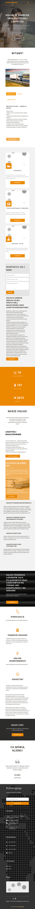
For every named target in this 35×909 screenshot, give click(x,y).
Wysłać (10, 292)
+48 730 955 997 (12, 842)
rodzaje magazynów (13, 456)
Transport (19, 93)
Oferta (9, 868)
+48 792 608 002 (12, 845)
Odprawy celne (11, 93)
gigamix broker (11, 2)
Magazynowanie (11, 99)
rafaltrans (10, 852)
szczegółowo (17, 218)
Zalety (9, 866)
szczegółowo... (13, 139)
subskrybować (17, 803)
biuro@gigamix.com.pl (13, 820)
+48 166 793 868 (12, 849)
